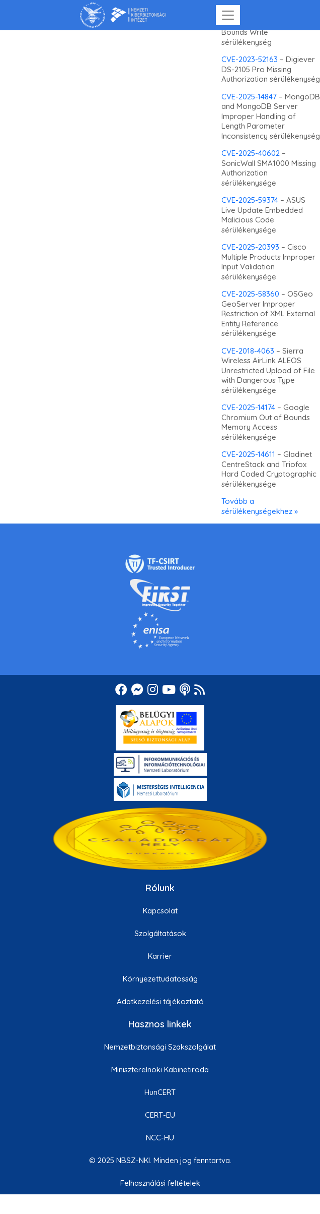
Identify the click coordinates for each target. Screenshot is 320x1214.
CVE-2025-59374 (249, 200)
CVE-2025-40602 (250, 153)
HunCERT (160, 1092)
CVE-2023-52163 (249, 59)
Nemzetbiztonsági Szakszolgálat (160, 1047)
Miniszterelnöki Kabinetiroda (160, 1069)
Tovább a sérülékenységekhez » (259, 506)
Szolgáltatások (160, 933)
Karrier (160, 956)
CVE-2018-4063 (247, 351)
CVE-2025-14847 (249, 96)
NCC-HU (160, 1137)
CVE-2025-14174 (248, 407)
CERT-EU (160, 1115)
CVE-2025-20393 (250, 247)
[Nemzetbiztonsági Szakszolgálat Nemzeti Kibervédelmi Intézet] (123, 15)
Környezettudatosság (160, 979)
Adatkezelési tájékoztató (160, 1001)
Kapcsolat (160, 910)
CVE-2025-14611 (248, 454)
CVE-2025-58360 (250, 294)
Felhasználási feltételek (160, 1183)
